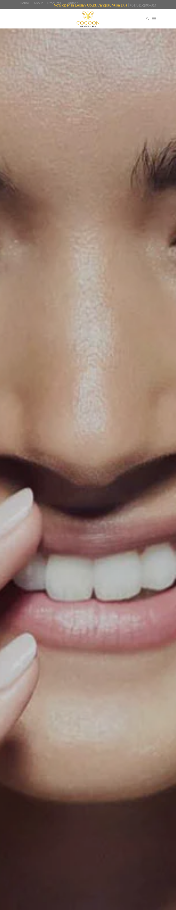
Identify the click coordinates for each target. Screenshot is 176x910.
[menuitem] (25, 3)
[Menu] (154, 18)
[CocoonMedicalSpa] (88, 18)
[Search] (145, 18)
